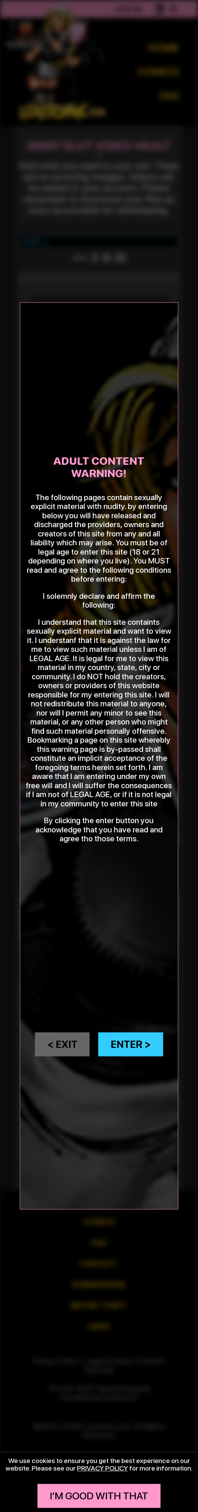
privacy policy (102, 1468)
